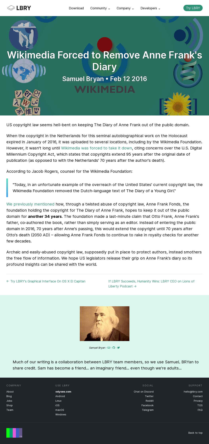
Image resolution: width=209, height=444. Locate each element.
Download (76, 8)
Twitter (149, 396)
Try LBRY (193, 8)
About (10, 391)
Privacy (198, 400)
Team (9, 409)
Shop (9, 405)
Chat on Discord (144, 391)
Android (60, 396)
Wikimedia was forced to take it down (96, 148)
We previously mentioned (30, 204)
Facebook (148, 405)
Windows (60, 414)
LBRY (27, 8)
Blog (9, 396)
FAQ (200, 409)
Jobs (9, 400)
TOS (200, 405)
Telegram (148, 409)
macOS (59, 409)
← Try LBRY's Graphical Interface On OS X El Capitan (45, 281)
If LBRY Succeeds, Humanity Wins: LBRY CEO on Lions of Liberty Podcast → (151, 283)
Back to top (195, 432)
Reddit (150, 400)
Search (177, 8)
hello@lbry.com (193, 391)
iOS (57, 405)
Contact (198, 396)
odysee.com (63, 391)
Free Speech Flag (14, 433)
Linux (58, 400)
